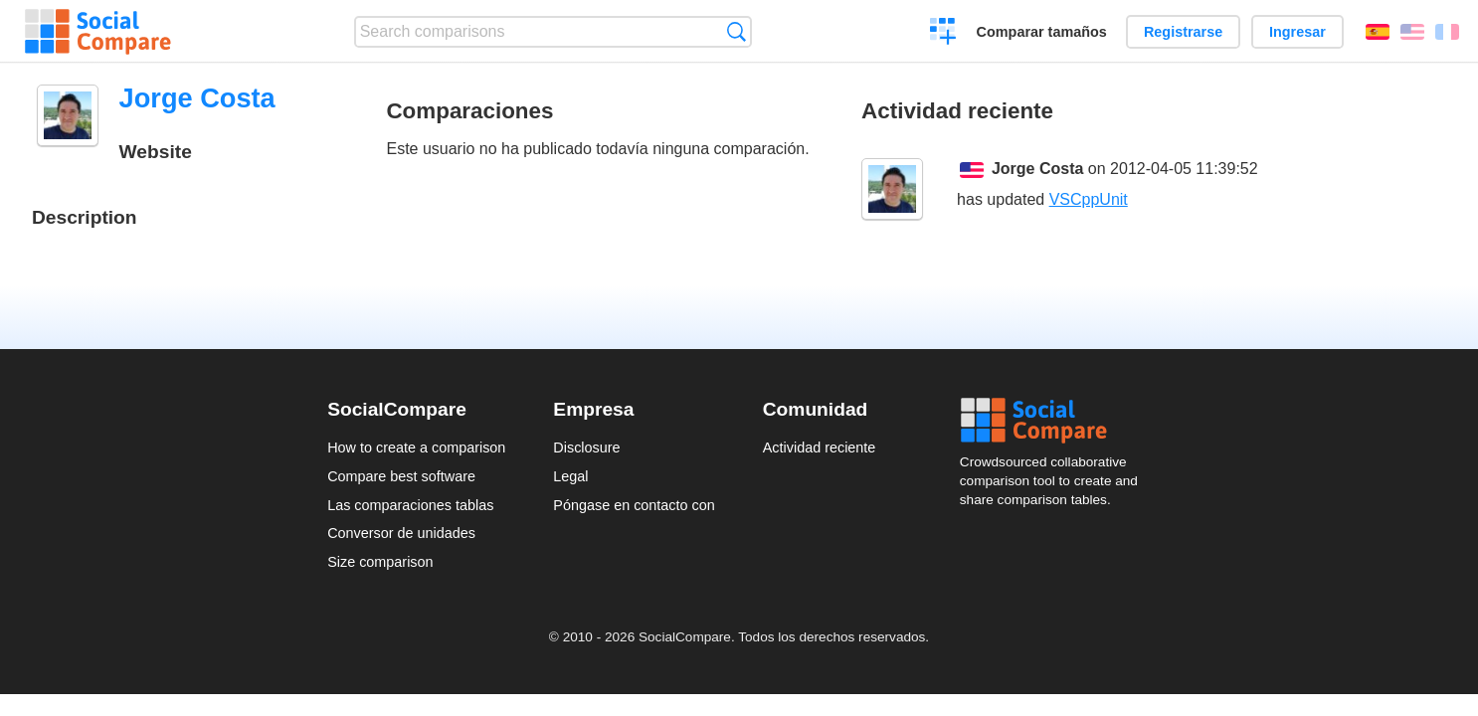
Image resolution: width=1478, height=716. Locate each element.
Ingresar (1297, 32)
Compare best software (401, 476)
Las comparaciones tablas (410, 505)
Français (1447, 32)
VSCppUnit (1088, 199)
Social (1055, 421)
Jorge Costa (1037, 168)
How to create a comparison (416, 447)
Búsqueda (736, 31)
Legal (570, 476)
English (1412, 32)
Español (1377, 32)
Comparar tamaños (1042, 32)
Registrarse (1183, 32)
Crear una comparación (943, 34)
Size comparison (380, 562)
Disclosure (586, 447)
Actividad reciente (819, 447)
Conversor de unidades (401, 533)
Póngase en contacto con (633, 505)
